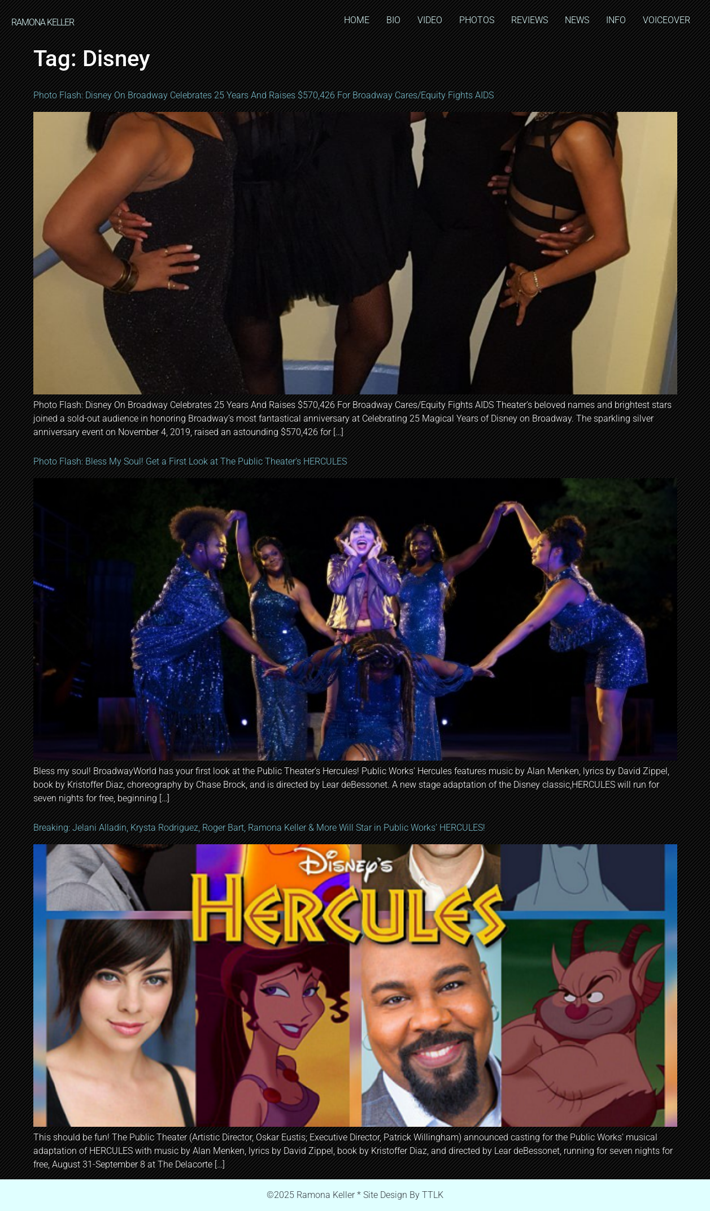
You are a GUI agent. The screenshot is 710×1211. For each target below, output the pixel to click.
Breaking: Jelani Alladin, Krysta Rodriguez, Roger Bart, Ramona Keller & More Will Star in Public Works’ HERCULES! (259, 827)
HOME (356, 20)
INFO (616, 20)
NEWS (577, 20)
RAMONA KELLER (42, 22)
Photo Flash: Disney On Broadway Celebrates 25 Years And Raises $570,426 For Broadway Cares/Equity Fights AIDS (263, 95)
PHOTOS (476, 20)
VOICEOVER (666, 20)
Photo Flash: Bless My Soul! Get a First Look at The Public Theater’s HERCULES (190, 461)
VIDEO (429, 20)
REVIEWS (529, 20)
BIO (393, 20)
